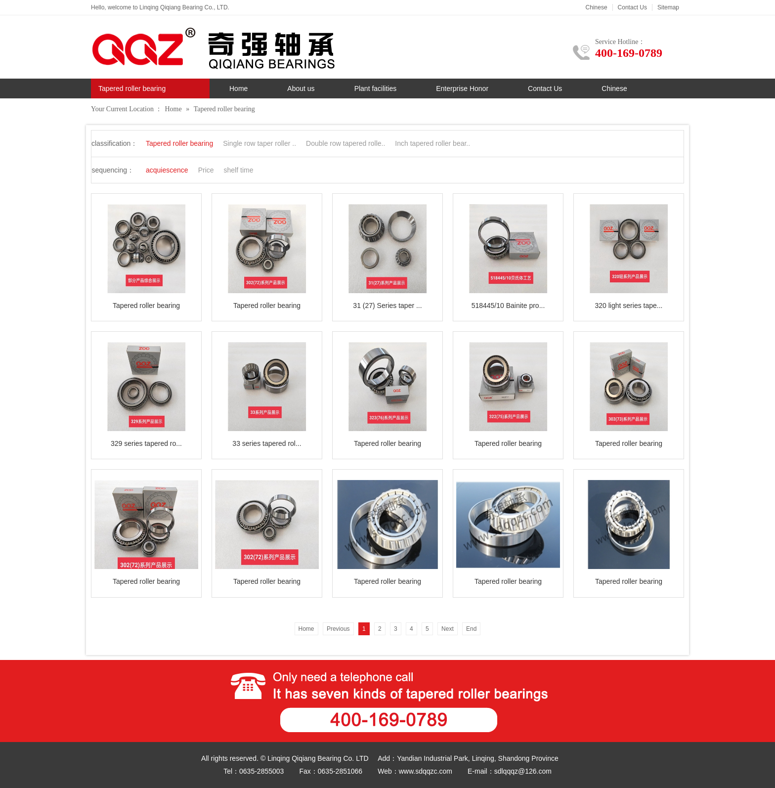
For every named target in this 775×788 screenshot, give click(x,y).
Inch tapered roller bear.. (432, 143)
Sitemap (668, 7)
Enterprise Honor (462, 88)
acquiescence (167, 170)
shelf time (239, 170)
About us (300, 88)
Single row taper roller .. (259, 143)
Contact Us (632, 7)
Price (206, 170)
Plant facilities (375, 88)
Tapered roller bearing (224, 109)
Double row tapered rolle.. (345, 143)
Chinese (596, 7)
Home (238, 88)
